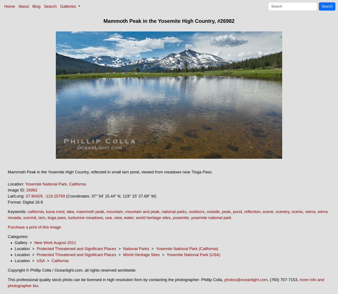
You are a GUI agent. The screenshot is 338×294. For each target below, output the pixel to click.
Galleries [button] (68, 6)
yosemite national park (211, 217)
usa (108, 217)
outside (213, 211)
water (129, 217)
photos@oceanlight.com (246, 279)
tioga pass (57, 217)
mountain (114, 211)
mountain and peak (142, 211)
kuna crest (55, 211)
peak (226, 211)
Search (50, 6)
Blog (37, 6)
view (118, 217)
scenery (282, 211)
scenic (297, 211)
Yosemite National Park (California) (187, 248)
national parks (174, 211)
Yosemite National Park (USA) (193, 254)
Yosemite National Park (46, 184)
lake (70, 211)
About (24, 6)
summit (29, 217)
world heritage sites (153, 217)
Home (9, 6)
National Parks (136, 248)
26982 (32, 190)
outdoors (197, 211)
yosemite (181, 217)
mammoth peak (90, 211)
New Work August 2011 (55, 242)
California (77, 184)
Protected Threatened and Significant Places (76, 248)
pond (237, 211)
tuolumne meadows (85, 217)
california (36, 211)
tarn (41, 217)
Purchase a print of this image (34, 227)
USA (41, 260)
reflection (252, 211)
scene (268, 211)
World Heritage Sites (141, 254)
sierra (310, 211)
